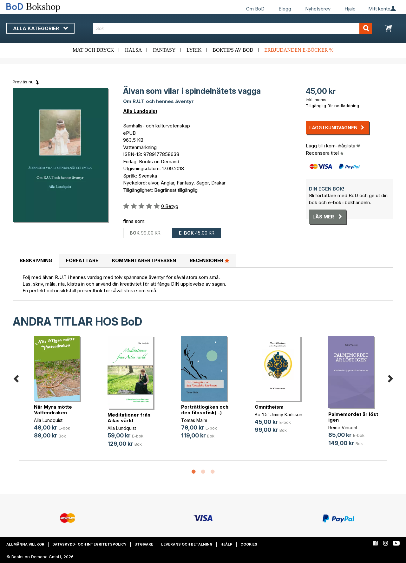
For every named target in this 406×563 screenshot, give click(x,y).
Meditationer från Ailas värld (129, 418)
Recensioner (209, 260)
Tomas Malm (194, 420)
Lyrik (194, 50)
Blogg (284, 9)
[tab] (36, 261)
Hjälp (350, 9)
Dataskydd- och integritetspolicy (89, 544)
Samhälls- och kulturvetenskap (156, 126)
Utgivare (143, 544)
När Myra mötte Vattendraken (53, 410)
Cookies (248, 544)
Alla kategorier (40, 28)
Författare (82, 260)
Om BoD (255, 9)
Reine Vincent (342, 427)
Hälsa (133, 50)
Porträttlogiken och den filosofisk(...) (204, 410)
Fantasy (164, 50)
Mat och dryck (93, 50)
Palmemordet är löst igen (353, 417)
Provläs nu (23, 81)
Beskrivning (36, 260)
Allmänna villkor (25, 544)
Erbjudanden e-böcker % (298, 50)
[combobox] (232, 28)
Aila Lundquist (140, 111)
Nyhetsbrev (318, 9)
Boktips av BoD (233, 50)
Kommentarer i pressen (144, 260)
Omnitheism (269, 407)
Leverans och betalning (187, 544)
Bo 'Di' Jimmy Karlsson (278, 414)
